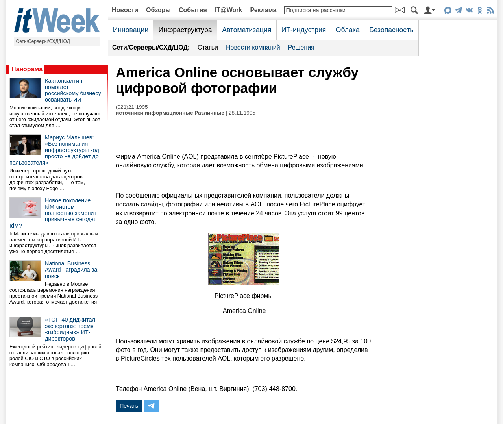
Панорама (27, 69)
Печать (129, 406)
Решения (301, 47)
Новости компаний (253, 47)
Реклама (263, 10)
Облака (348, 30)
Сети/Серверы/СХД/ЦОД (43, 41)
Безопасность (391, 30)
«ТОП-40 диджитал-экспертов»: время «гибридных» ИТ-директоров (71, 329)
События (193, 10)
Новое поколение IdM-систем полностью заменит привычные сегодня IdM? (53, 213)
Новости (125, 10)
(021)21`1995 (132, 107)
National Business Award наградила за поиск (71, 269)
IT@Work (228, 10)
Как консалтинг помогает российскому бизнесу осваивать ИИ (73, 90)
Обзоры (158, 10)
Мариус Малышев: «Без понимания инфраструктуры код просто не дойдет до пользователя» (54, 150)
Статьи (208, 47)
